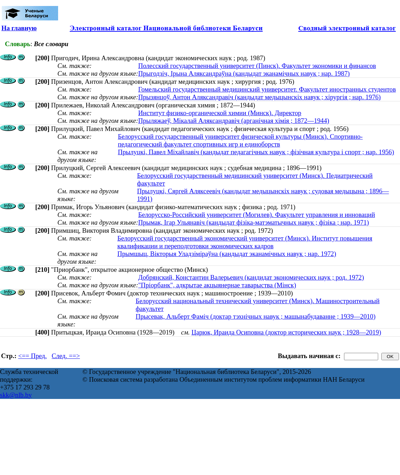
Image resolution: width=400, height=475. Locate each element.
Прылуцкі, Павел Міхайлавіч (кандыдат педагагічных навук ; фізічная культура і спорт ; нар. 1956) (256, 152)
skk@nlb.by (16, 395)
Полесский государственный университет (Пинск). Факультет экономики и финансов (257, 65)
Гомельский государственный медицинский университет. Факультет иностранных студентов (267, 89)
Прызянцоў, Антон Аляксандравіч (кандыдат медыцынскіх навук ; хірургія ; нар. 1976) (259, 97)
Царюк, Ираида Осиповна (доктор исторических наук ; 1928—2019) (286, 332)
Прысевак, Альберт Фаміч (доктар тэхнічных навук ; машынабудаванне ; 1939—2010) (255, 316)
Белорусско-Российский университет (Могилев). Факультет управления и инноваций (256, 214)
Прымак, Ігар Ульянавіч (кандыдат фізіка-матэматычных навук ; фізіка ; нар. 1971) (253, 222)
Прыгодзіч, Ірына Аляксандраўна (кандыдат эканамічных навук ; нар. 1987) (244, 73)
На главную (19, 28)
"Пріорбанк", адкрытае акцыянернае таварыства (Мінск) (217, 285)
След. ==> (66, 356)
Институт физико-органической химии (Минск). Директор (219, 113)
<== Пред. (32, 356)
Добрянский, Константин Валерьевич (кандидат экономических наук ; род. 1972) (251, 277)
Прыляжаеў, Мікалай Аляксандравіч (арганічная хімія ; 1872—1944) (233, 120)
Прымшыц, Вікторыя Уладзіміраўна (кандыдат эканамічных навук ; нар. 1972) (226, 253)
